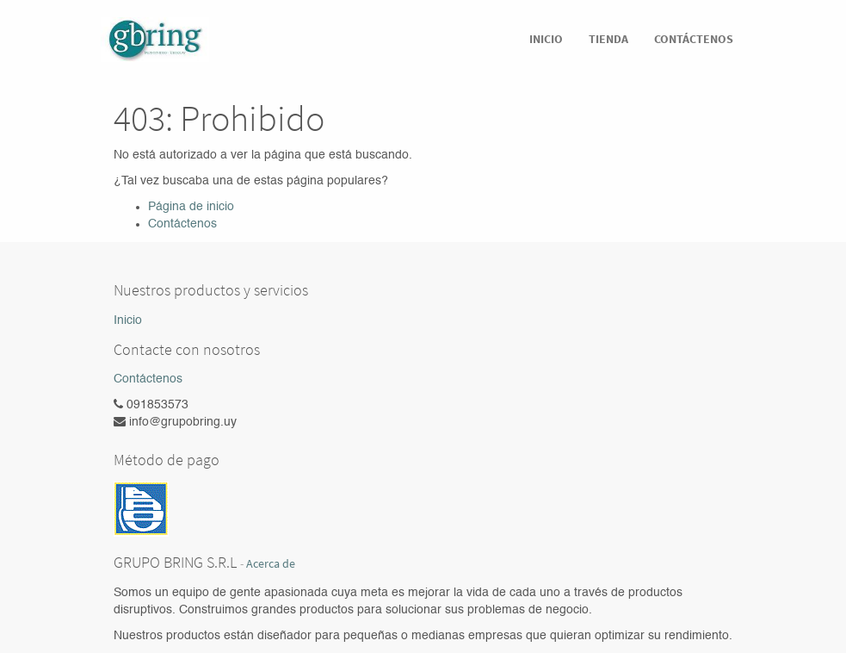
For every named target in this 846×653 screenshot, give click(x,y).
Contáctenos (182, 224)
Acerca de (270, 564)
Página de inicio (191, 207)
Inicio (128, 320)
